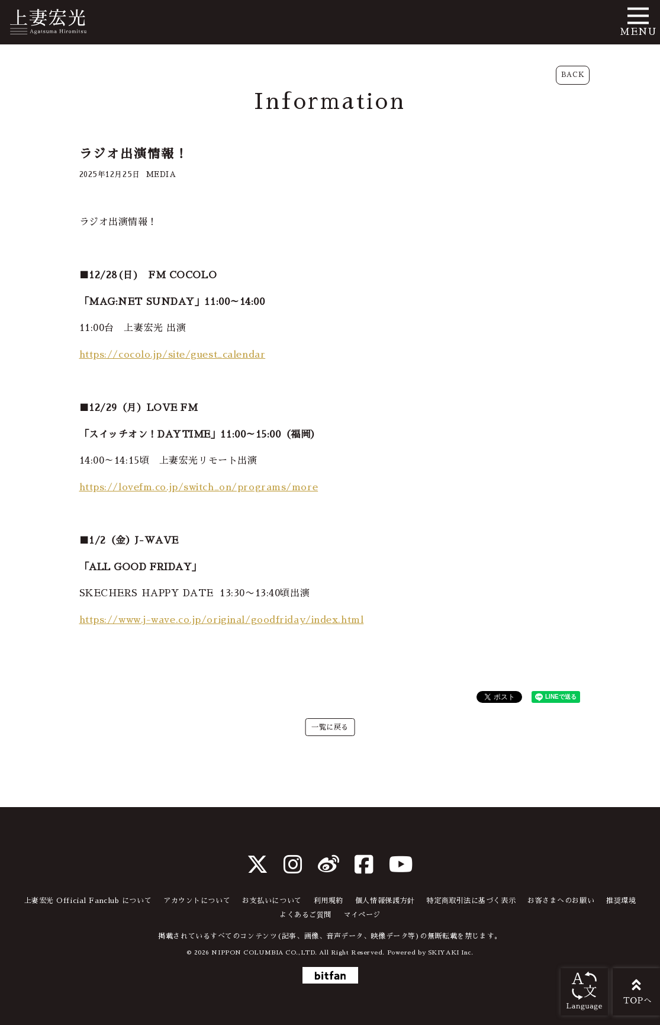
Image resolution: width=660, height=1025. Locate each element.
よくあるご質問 (305, 914)
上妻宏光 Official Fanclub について (88, 900)
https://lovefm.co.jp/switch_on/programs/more (198, 487)
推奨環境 (621, 900)
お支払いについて (271, 900)
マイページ (362, 914)
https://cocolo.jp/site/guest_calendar (172, 354)
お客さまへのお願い (560, 900)
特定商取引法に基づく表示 (471, 900)
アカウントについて (196, 900)
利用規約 (328, 900)
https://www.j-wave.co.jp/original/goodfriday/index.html (221, 620)
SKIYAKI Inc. (451, 952)
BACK (572, 75)
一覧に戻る (330, 727)
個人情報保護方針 (384, 900)
